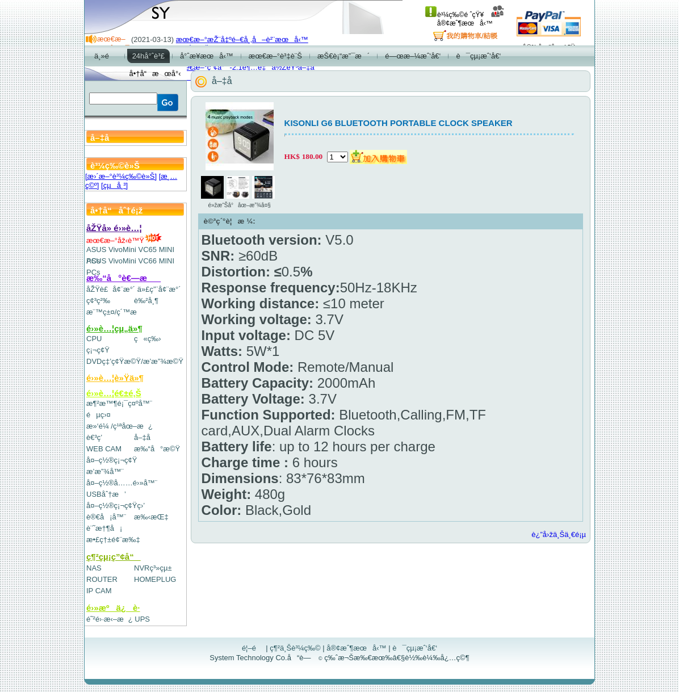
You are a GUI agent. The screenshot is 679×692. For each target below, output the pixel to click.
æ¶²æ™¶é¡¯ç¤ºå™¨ (119, 403)
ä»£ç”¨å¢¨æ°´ (159, 289)
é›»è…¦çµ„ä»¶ (114, 328)
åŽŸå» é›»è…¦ (114, 228)
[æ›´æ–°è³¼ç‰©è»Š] (121, 176)
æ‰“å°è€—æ (123, 278)
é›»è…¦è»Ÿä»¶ (115, 378)
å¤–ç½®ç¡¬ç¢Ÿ (111, 460)
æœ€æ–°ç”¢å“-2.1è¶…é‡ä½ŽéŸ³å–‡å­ (248, 67)
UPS (142, 619)
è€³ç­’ (94, 437)
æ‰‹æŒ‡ (151, 517)
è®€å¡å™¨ (106, 517)
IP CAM (99, 590)
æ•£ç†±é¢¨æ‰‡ (113, 539)
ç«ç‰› (147, 338)
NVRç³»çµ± (153, 568)
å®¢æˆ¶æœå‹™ (471, 19)
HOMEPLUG (155, 579)
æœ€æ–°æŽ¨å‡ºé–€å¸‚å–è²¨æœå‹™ (242, 39)
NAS (94, 568)
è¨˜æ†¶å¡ (104, 528)
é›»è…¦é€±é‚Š (113, 393)
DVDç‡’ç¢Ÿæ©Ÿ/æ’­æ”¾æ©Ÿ (134, 361)
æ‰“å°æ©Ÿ (157, 448)
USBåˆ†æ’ (105, 494)
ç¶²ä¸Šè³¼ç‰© (295, 648)
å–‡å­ (145, 437)
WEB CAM (103, 448)
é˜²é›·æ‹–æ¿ (109, 619)
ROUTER (102, 579)
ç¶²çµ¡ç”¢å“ (113, 556)
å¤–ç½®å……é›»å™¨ (121, 483)
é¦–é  (253, 648)
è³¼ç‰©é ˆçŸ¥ (454, 15)
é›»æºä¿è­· (113, 608)
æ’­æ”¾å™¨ (105, 471)
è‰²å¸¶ (146, 300)
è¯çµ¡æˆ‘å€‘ (414, 648)
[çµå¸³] (114, 185)
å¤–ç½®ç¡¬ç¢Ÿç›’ (115, 505)
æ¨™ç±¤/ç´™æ (116, 312)
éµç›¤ (98, 414)
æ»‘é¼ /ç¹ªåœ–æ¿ (119, 426)
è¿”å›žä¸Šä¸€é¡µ (558, 534)
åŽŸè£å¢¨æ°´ (110, 289)
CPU (94, 338)
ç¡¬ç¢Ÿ (98, 350)
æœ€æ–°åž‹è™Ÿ (124, 240)
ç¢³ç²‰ (98, 300)
